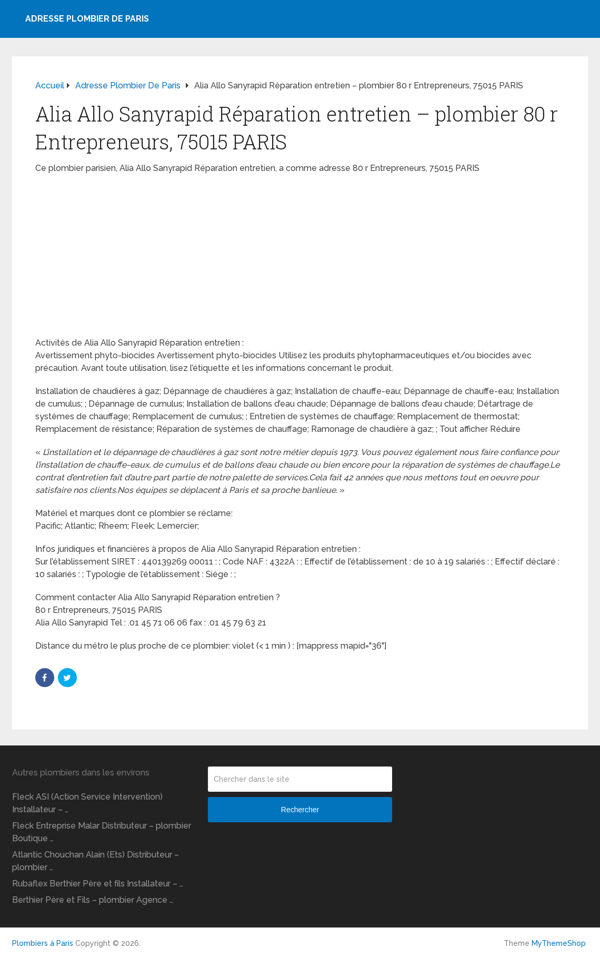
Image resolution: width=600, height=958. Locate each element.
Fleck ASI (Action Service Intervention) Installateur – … (87, 803)
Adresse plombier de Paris (87, 19)
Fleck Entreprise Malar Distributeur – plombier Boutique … (101, 832)
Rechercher (300, 809)
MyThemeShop (559, 943)
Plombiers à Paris (42, 943)
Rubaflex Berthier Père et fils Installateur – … (97, 884)
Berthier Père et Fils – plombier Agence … (92, 900)
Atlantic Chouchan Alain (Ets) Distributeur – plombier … (95, 861)
